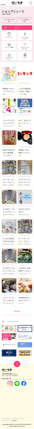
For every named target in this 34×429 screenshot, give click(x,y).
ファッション (9, 37)
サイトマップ (5, 421)
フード (25, 57)
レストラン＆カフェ (9, 58)
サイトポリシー (6, 418)
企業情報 (14, 421)
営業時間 (3, 4)
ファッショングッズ (25, 38)
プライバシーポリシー (19, 418)
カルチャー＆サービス (25, 48)
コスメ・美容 (9, 47)
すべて (17, 28)
